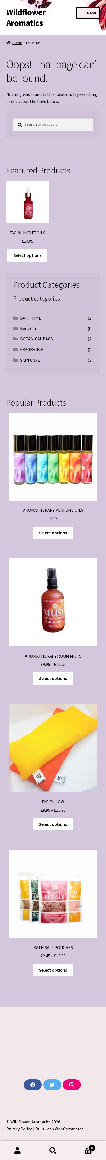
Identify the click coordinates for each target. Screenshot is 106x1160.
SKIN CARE (30, 360)
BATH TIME (30, 318)
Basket (83, 1147)
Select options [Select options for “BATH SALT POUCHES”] (53, 970)
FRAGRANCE (31, 349)
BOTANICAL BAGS (36, 339)
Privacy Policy (19, 1128)
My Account (17, 1151)
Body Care (29, 328)
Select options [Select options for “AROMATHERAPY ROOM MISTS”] (53, 678)
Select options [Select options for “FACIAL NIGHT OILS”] (27, 255)
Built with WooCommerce (59, 1128)
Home (17, 42)
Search (52, 1151)
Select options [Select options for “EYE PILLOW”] (53, 824)
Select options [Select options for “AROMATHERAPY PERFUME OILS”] (53, 532)
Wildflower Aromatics (26, 17)
